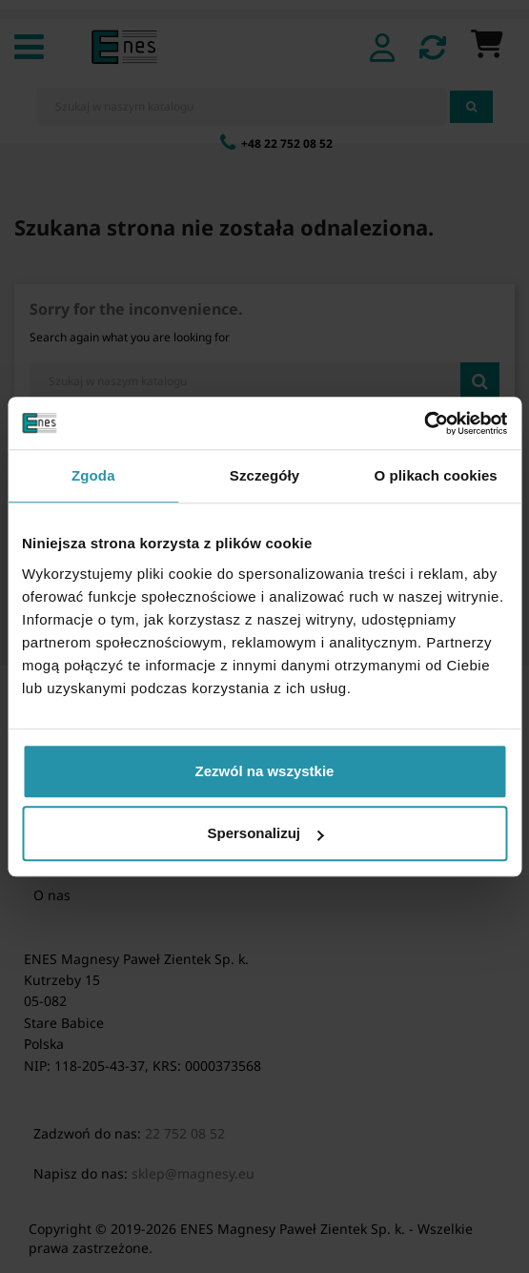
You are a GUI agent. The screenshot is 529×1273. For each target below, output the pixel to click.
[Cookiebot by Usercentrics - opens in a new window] (423, 423)
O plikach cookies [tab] (436, 475)
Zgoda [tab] (93, 475)
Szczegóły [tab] (264, 475)
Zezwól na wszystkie (265, 771)
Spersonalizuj (265, 833)
